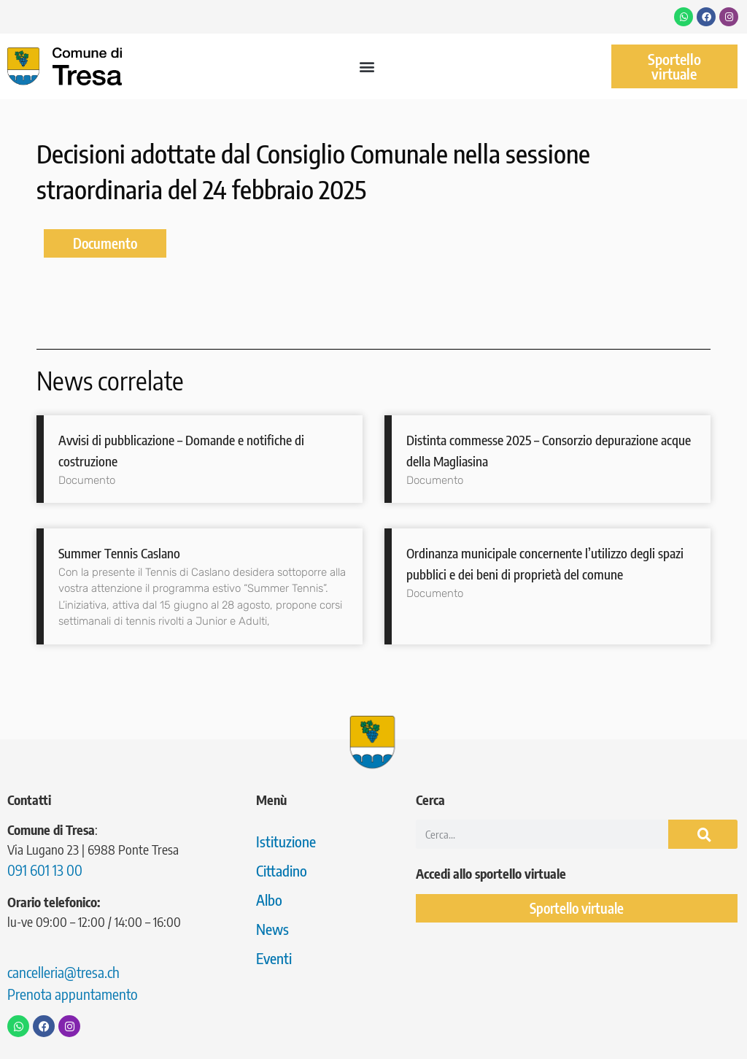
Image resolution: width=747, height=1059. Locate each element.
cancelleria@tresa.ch (63, 972)
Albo (269, 899)
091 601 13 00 (44, 869)
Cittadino (281, 870)
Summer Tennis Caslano (119, 552)
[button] (367, 67)
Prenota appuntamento (72, 994)
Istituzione (286, 841)
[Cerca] (703, 834)
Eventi (274, 958)
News (272, 929)
